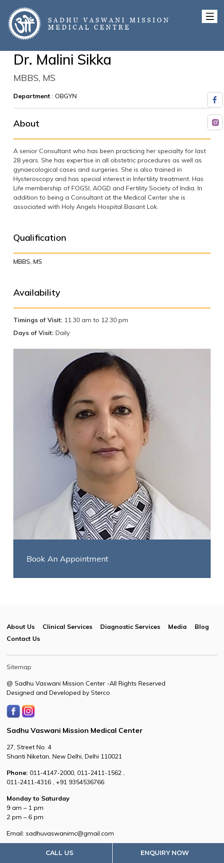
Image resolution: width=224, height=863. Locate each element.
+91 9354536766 (80, 782)
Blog (202, 627)
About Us (21, 627)
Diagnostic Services (130, 627)
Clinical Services (67, 627)
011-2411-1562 (100, 773)
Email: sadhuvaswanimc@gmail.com (60, 833)
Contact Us (23, 639)
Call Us (59, 853)
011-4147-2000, (42, 773)
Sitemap (19, 667)
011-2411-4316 (30, 782)
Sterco (100, 693)
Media (177, 627)
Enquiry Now (165, 853)
